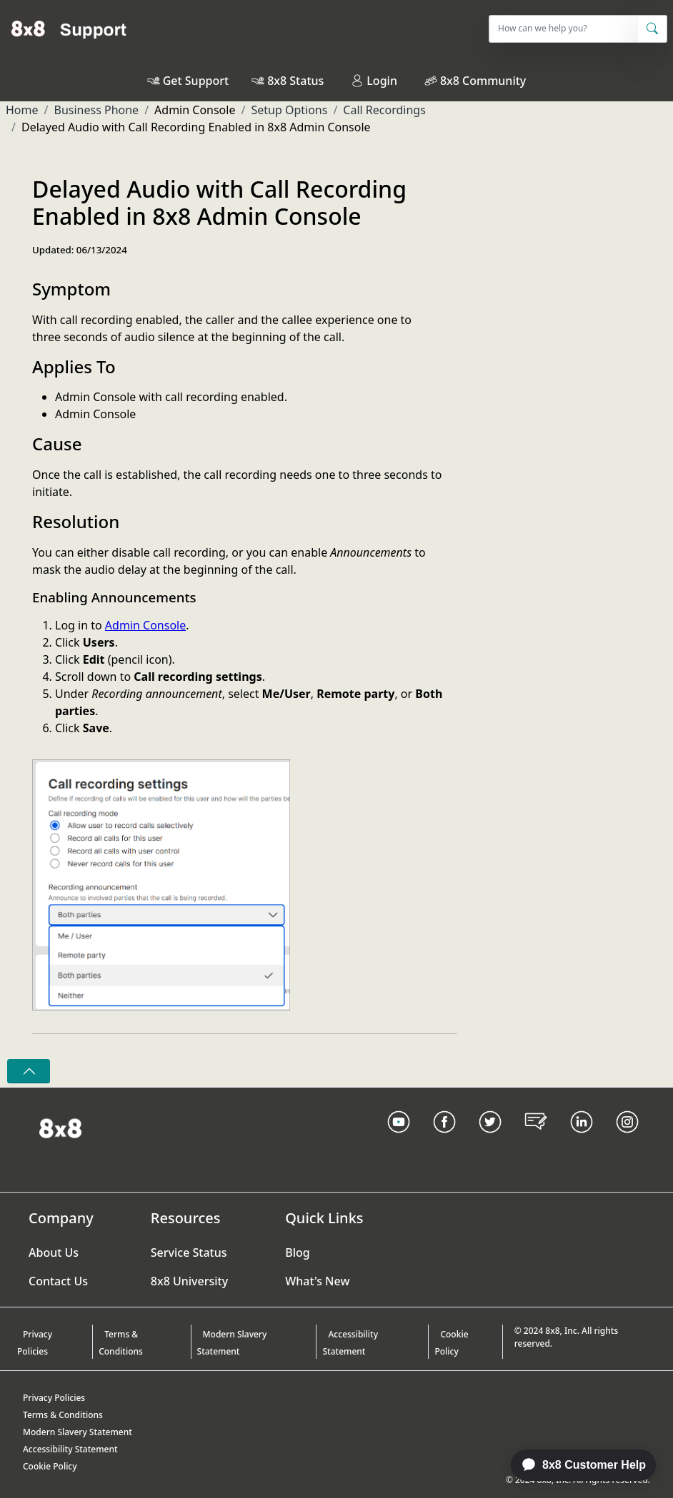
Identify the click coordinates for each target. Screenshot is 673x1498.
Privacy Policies (34, 1342)
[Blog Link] (535, 1139)
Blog (297, 1252)
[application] (576, 1465)
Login (374, 80)
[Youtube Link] (398, 1139)
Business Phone (96, 110)
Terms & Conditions (121, 1342)
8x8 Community (483, 80)
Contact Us (58, 1281)
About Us (54, 1252)
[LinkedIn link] (581, 1139)
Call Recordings (384, 110)
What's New (317, 1281)
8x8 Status (295, 80)
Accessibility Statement (350, 1342)
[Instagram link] (627, 1139)
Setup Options (289, 110)
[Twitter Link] (490, 1139)
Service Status (189, 1252)
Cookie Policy (451, 1342)
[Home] (69, 28)
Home (22, 110)
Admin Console (145, 625)
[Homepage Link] (60, 1127)
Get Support (196, 80)
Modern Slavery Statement (232, 1342)
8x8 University (189, 1281)
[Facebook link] (444, 1139)
